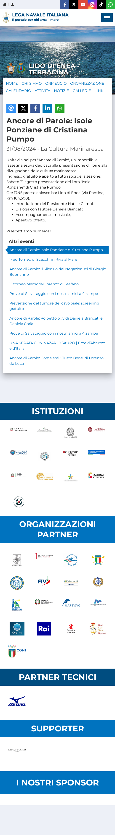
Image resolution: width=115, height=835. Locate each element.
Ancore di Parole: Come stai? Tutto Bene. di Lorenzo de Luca (56, 361)
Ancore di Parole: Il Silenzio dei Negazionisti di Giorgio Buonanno (57, 272)
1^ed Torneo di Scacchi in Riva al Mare (43, 259)
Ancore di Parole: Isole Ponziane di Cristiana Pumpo (56, 250)
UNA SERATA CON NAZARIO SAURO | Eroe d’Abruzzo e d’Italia (57, 346)
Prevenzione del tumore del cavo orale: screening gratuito (54, 306)
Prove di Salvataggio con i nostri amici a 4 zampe (53, 293)
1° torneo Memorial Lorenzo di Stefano (44, 284)
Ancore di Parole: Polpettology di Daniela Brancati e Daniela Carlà (56, 321)
